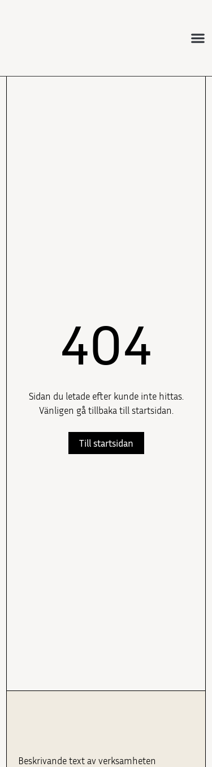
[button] (198, 38)
